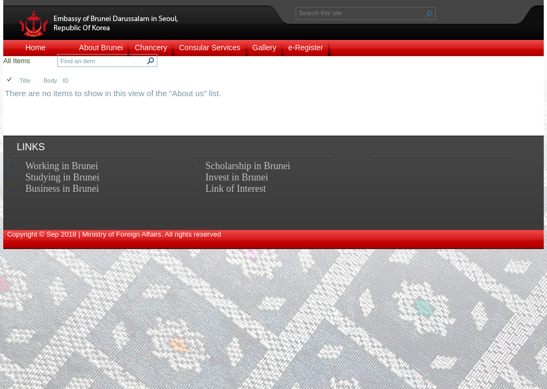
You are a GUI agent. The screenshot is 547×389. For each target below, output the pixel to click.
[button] (429, 13)
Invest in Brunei (236, 177)
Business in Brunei (62, 188)
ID (66, 80)
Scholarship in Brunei (247, 165)
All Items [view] (16, 61)
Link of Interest (235, 188)
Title (24, 80)
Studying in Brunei (62, 177)
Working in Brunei (61, 165)
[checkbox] (10, 80)
